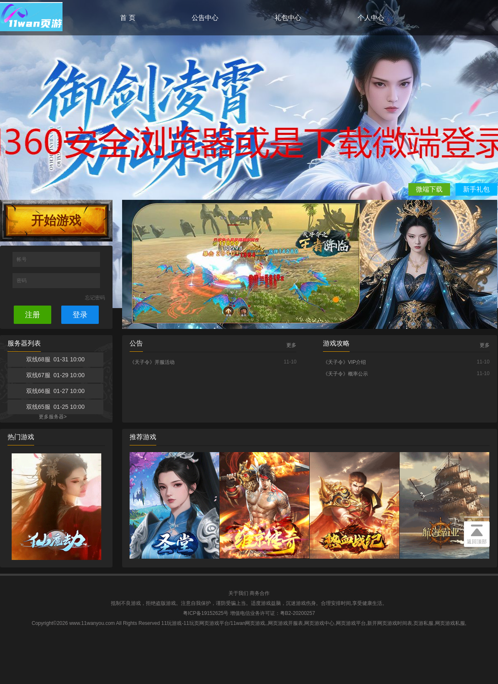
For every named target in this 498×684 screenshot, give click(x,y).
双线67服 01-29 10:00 (55, 375)
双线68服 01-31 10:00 (55, 359)
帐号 (22, 259)
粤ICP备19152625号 (205, 613)
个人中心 (371, 17)
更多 (291, 345)
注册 (32, 315)
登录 (80, 315)
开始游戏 (56, 220)
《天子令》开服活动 (152, 362)
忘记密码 (95, 298)
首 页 (127, 17)
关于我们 (238, 593)
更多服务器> (53, 417)
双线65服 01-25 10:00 (55, 406)
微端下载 (429, 189)
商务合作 (260, 593)
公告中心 (205, 17)
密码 (22, 281)
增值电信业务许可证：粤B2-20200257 (272, 613)
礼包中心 (288, 17)
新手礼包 (476, 189)
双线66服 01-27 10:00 (55, 391)
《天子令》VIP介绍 (344, 362)
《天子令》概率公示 (345, 374)
